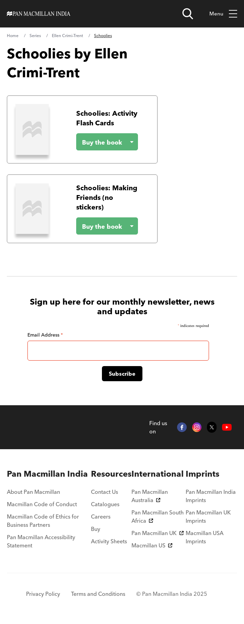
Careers (101, 516)
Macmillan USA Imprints (204, 537)
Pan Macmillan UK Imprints (208, 516)
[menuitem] (49, 473)
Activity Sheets (109, 541)
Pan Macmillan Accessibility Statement (41, 541)
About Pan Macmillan (33, 491)
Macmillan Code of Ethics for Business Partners (43, 520)
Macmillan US (151, 545)
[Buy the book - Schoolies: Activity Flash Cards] (102, 142)
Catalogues (105, 504)
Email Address (45, 335)
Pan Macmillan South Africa (157, 516)
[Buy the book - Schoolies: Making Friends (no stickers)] (102, 226)
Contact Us (104, 491)
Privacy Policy (43, 593)
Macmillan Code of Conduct (42, 504)
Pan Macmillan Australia (149, 495)
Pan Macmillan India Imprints (211, 495)
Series (35, 35)
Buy (95, 528)
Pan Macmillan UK (157, 533)
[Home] (38, 13)
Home (13, 35)
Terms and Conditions (98, 593)
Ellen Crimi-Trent (67, 35)
